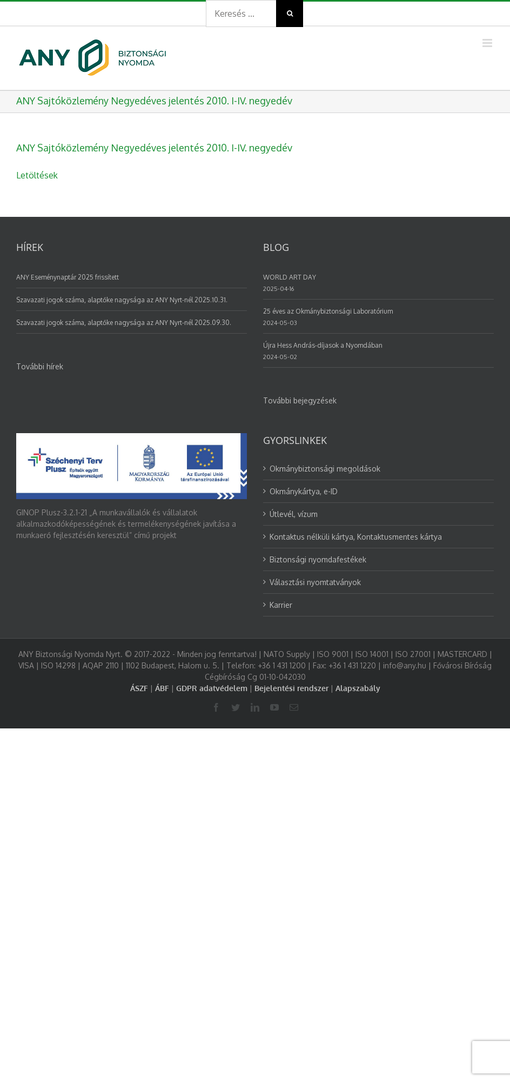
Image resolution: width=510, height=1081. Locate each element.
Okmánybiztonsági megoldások (325, 468)
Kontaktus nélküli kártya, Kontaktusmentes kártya (356, 536)
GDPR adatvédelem (211, 688)
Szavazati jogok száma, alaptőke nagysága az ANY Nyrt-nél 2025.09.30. (123, 323)
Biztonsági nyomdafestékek (318, 559)
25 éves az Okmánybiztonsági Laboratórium (328, 311)
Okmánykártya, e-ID (304, 491)
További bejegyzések (300, 400)
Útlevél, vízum (294, 514)
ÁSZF (139, 688)
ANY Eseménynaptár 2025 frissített (67, 277)
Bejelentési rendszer (291, 688)
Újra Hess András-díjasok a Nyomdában (322, 345)
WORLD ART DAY (289, 277)
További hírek (39, 366)
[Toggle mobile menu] (488, 43)
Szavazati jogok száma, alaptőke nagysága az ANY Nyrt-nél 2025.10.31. (121, 300)
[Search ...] (241, 13)
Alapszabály (357, 688)
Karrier (281, 604)
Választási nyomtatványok (315, 582)
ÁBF (162, 688)
